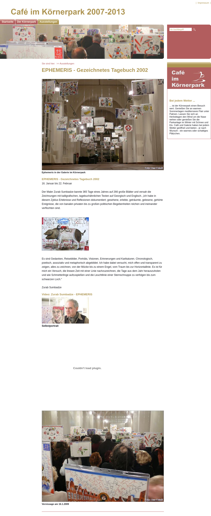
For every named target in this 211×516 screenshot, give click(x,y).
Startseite (7, 21)
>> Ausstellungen (65, 63)
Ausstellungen (48, 21)
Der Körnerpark (26, 21)
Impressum (203, 2)
